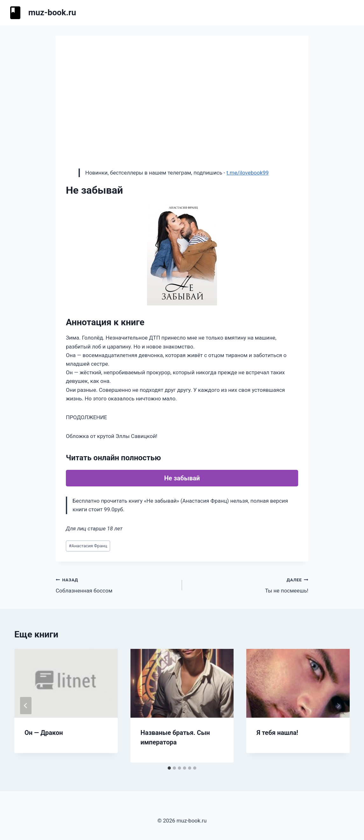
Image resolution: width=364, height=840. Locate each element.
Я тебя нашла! (277, 732)
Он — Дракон (43, 732)
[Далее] (338, 705)
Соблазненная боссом (116, 584)
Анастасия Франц (88, 545)
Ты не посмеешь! (247, 584)
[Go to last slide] (26, 705)
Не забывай (182, 478)
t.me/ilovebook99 (248, 172)
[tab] (169, 768)
